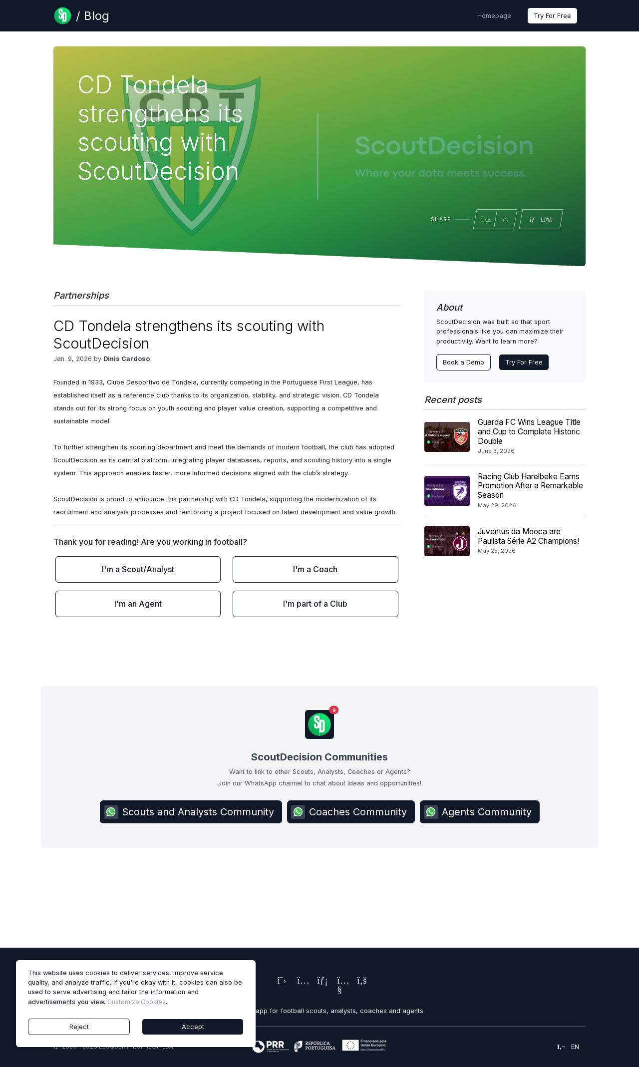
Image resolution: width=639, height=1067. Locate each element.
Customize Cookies (136, 1002)
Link (540, 219)
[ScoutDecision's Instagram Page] (300, 981)
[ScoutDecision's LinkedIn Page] (319, 981)
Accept (193, 1027)
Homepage (494, 15)
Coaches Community (349, 812)
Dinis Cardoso (126, 358)
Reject (79, 1027)
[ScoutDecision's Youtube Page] (339, 991)
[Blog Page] (81, 15)
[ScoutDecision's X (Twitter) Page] (280, 981)
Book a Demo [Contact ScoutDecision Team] (463, 362)
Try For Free (552, 15)
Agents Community (478, 812)
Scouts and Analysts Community (189, 812)
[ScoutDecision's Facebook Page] (359, 981)
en (568, 1047)
